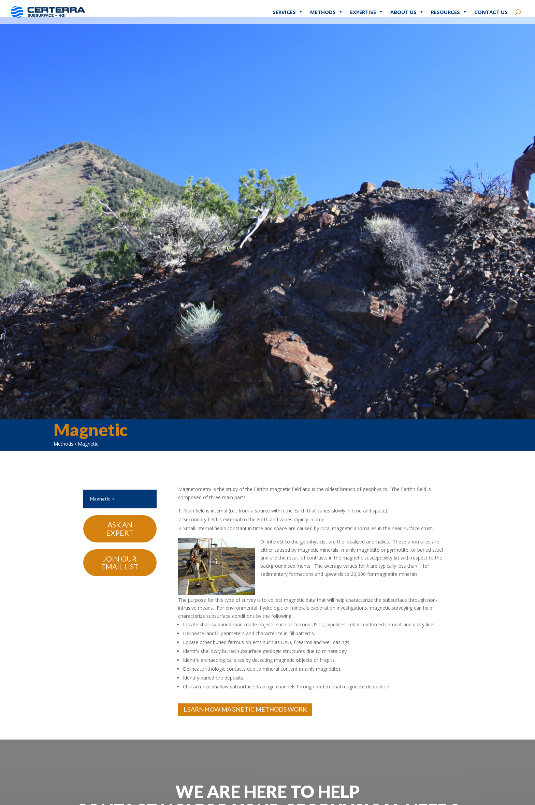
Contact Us (491, 6)
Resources (449, 7)
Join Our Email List (120, 570)
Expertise (366, 7)
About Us (407, 7)
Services (288, 7)
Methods (326, 7)
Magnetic (100, 506)
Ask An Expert (119, 535)
